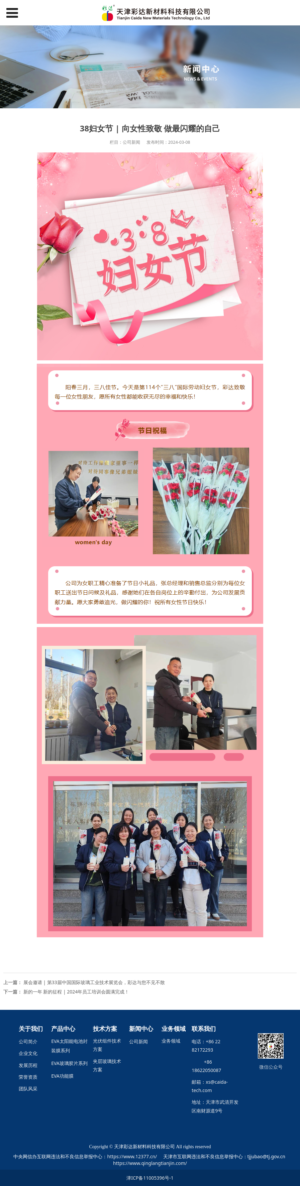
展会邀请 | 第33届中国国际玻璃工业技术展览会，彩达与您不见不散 (94, 982)
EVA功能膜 (62, 1076)
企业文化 (28, 1053)
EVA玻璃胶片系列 (69, 1063)
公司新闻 (138, 1041)
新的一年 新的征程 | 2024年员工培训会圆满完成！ (76, 991)
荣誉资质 (28, 1077)
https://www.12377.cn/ (132, 1156)
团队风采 (28, 1088)
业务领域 (171, 1041)
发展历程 (28, 1065)
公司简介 (28, 1041)
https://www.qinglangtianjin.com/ (150, 1163)
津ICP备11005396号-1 (150, 1178)
